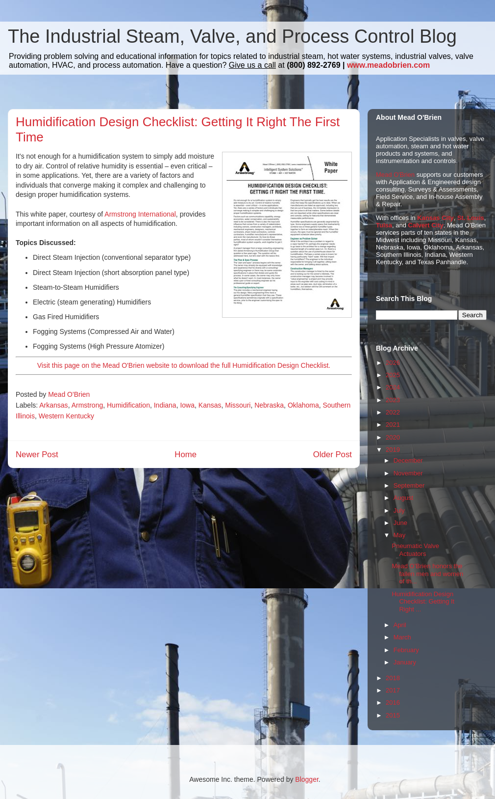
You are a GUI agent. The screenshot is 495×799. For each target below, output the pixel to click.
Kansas (210, 405)
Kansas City (435, 217)
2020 (393, 437)
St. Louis (470, 217)
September (409, 485)
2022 (393, 412)
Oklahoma (303, 405)
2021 (393, 424)
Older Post (332, 454)
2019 (393, 449)
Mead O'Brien (395, 174)
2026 (393, 362)
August (403, 497)
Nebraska (269, 405)
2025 (393, 375)
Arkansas (53, 405)
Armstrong (87, 405)
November (408, 473)
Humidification (128, 405)
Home (185, 454)
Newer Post (37, 454)
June (400, 522)
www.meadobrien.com (388, 65)
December (408, 460)
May (400, 535)
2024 (393, 387)
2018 (393, 678)
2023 (393, 400)
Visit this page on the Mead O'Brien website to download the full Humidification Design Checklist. (184, 365)
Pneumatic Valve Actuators (415, 549)
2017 (393, 690)
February (406, 650)
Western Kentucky (66, 416)
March (402, 637)
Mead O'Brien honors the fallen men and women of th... (427, 573)
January (405, 662)
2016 (393, 702)
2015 (393, 715)
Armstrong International (140, 214)
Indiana (165, 405)
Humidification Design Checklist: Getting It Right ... (423, 601)
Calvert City (426, 225)
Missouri (237, 405)
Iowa (187, 405)
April (400, 625)
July (399, 510)
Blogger (306, 779)
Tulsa (384, 225)
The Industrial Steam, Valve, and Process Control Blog (232, 36)
